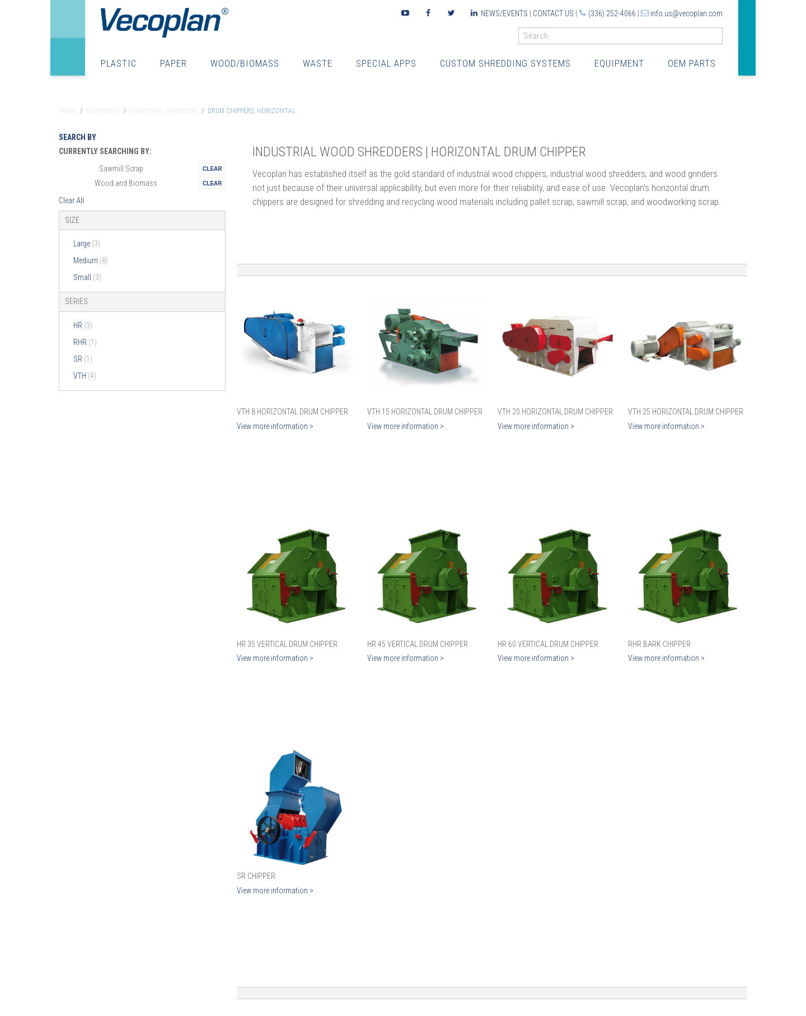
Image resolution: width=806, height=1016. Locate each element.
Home (67, 111)
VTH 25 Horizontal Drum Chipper (685, 411)
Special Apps (386, 63)
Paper (173, 63)
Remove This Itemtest (212, 168)
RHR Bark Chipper (659, 644)
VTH (84, 375)
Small (87, 277)
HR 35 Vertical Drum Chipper (287, 644)
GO (718, 38)
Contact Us (553, 13)
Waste (317, 63)
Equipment (619, 63)
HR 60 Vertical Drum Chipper (548, 644)
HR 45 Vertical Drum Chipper (417, 644)
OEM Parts (692, 63)
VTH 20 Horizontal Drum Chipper (555, 411)
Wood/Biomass (244, 63)
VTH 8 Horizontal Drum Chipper (292, 411)
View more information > (275, 426)
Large (86, 243)
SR (82, 359)
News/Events (504, 13)
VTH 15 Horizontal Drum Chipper (424, 411)
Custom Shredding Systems (505, 63)
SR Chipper (256, 875)
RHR (85, 342)
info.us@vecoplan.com (686, 13)
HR (82, 325)
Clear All (71, 200)
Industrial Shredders (164, 111)
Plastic (119, 63)
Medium (90, 260)
